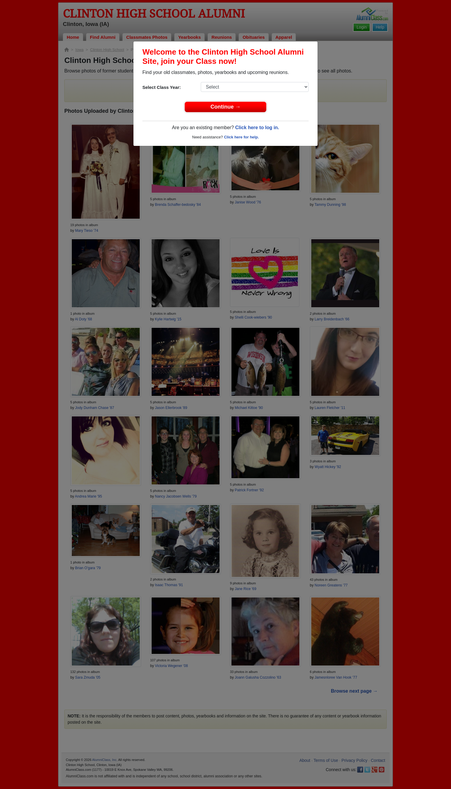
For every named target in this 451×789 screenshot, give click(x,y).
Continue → (226, 107)
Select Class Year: (161, 87)
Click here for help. (241, 137)
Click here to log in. (257, 127)
